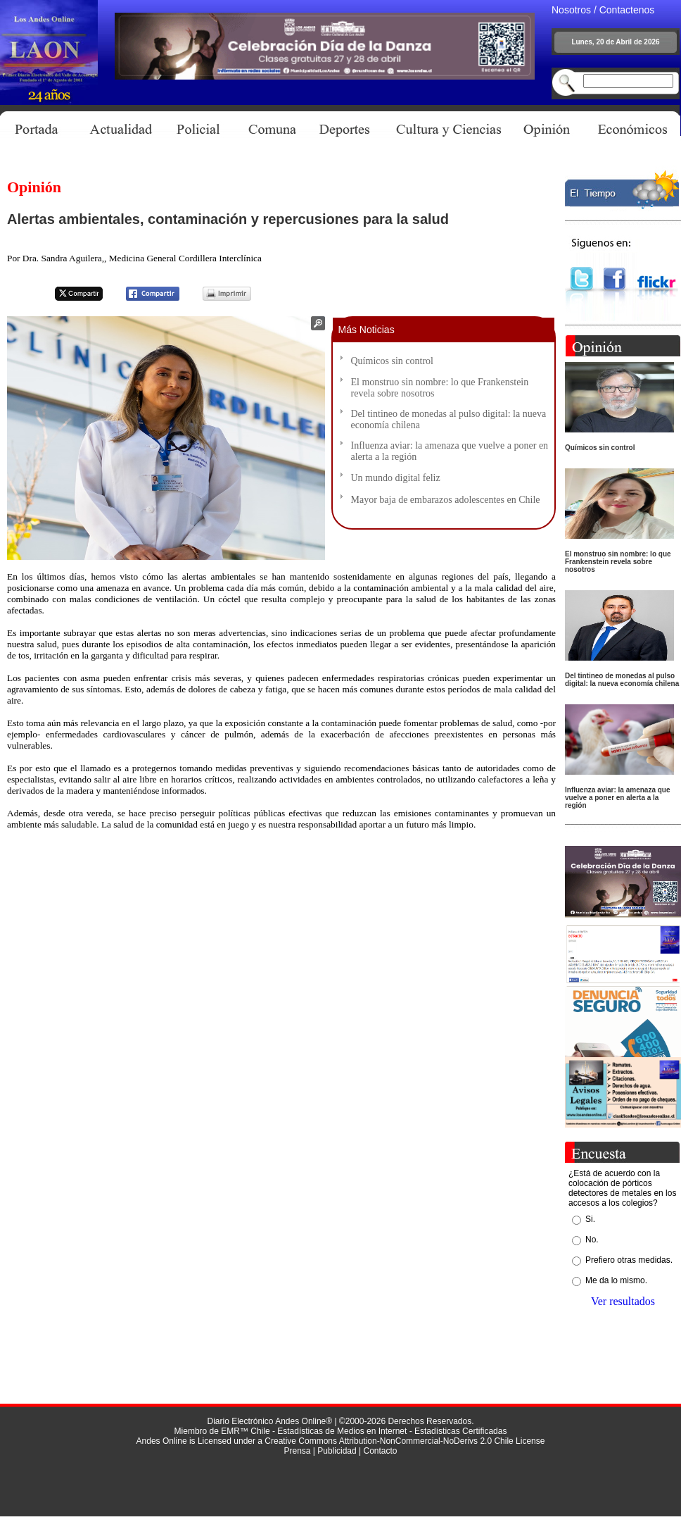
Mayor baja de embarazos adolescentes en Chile (445, 499)
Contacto (380, 1451)
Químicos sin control (392, 361)
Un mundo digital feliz (395, 478)
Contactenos (627, 9)
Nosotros (571, 9)
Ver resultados (623, 1301)
